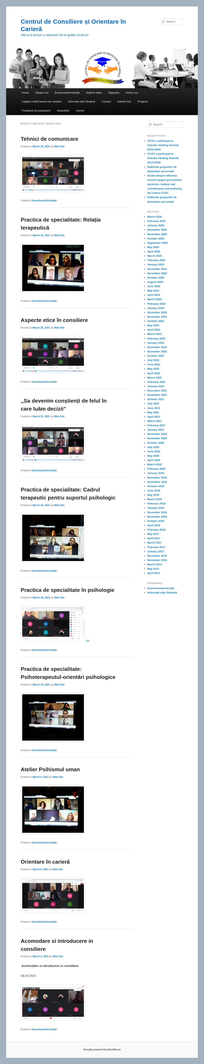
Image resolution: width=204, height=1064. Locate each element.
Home (25, 92)
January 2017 (155, 551)
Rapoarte (113, 92)
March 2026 (154, 216)
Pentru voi (132, 92)
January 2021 (155, 429)
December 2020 (157, 434)
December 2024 (157, 269)
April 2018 (153, 525)
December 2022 (157, 347)
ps (55, 640)
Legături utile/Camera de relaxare (41, 101)
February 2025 (156, 260)
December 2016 (157, 555)
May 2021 (153, 412)
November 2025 (157, 234)
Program (143, 101)
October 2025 (155, 238)
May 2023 (153, 325)
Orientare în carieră (45, 862)
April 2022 (153, 373)
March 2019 (154, 499)
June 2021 (153, 408)
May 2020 (153, 455)
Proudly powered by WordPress (102, 1049)
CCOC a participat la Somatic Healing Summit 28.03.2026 (162, 145)
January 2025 (155, 264)
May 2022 (153, 368)
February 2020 (156, 468)
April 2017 (153, 538)
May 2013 (153, 568)
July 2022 (153, 360)
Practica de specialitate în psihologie (67, 590)
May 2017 (153, 533)
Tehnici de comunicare (49, 139)
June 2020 (153, 451)
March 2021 (154, 421)
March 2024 (154, 299)
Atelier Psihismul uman (50, 769)
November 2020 (157, 438)
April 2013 (153, 573)
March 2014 (154, 564)
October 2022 (155, 355)
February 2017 (156, 547)
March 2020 (154, 464)
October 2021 (155, 399)
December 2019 (157, 477)
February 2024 (156, 303)
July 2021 (153, 403)
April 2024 (153, 294)
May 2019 (153, 494)
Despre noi (41, 92)
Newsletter (63, 110)
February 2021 (156, 425)
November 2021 (157, 394)
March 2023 (154, 334)
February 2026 (156, 221)
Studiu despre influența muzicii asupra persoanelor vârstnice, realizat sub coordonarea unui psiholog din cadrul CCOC (164, 184)
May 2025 (153, 247)
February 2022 (156, 381)
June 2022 (153, 364)
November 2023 (157, 316)
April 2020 (153, 460)
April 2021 (153, 416)
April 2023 (153, 329)
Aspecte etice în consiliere (54, 320)
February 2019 (156, 503)
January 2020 (155, 473)
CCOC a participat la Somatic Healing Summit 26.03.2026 (162, 158)
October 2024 (155, 277)
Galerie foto (124, 101)
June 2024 (153, 286)
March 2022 (154, 377)
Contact (106, 101)
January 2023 (155, 342)
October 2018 (155, 521)
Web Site (59, 146)
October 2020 (155, 442)
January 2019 (155, 507)
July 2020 (153, 447)
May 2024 (153, 290)
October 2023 (155, 321)
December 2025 (157, 229)
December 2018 (157, 512)
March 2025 (154, 255)
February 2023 (156, 338)
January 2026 (155, 225)
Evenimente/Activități (67, 92)
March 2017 (154, 542)
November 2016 (157, 560)
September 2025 (157, 242)
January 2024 (155, 308)
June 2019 (153, 490)
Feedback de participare (36, 110)
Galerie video (94, 92)
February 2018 (156, 529)
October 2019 (155, 486)
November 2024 (157, 273)
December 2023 (157, 312)
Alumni (80, 110)
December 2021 (157, 390)
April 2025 (153, 251)
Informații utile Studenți (81, 101)
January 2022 (155, 386)
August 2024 (155, 281)
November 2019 (157, 481)
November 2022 (157, 351)
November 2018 (157, 516)
